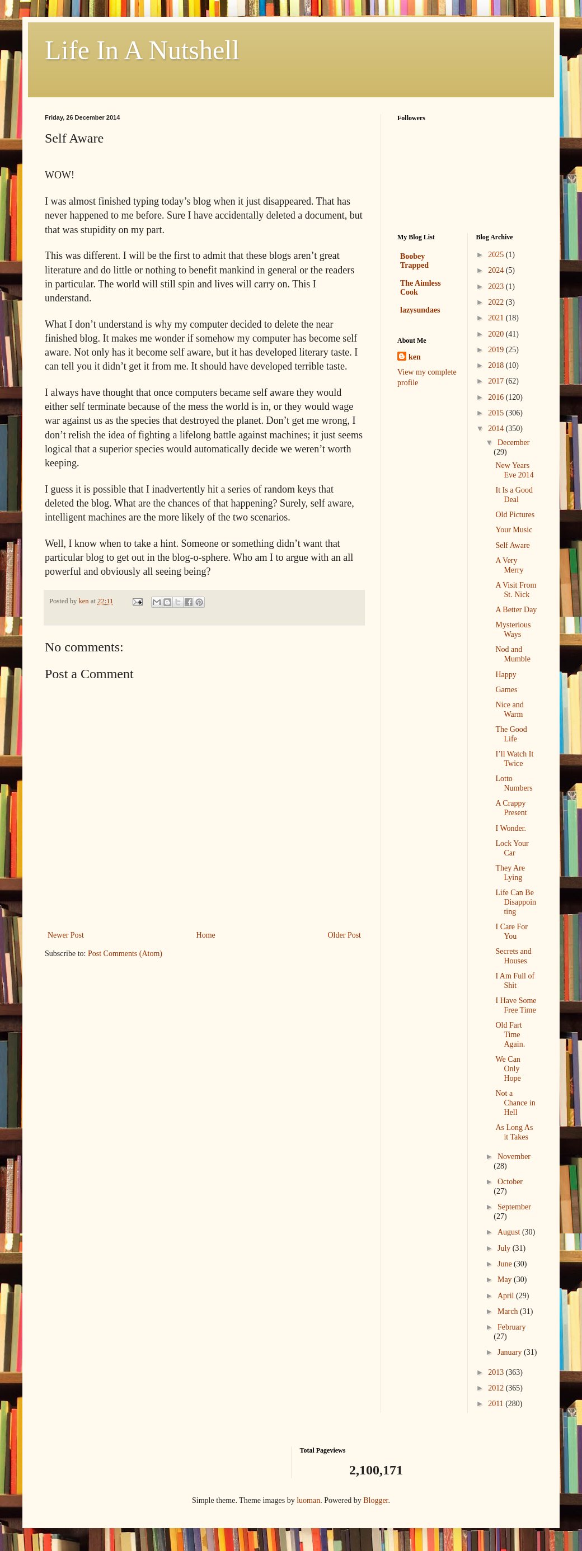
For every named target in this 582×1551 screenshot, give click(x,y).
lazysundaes (420, 310)
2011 (496, 1403)
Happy (505, 674)
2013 (497, 1372)
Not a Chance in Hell (515, 1103)
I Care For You (511, 931)
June (505, 1264)
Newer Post (66, 935)
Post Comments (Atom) (125, 953)
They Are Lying (509, 873)
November (514, 1156)
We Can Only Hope (507, 1068)
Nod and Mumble (512, 654)
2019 (497, 350)
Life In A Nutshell (142, 50)
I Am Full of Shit (514, 981)
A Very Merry (509, 565)
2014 (497, 428)
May (505, 1279)
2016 (497, 397)
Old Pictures (514, 514)
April (506, 1296)
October (510, 1182)
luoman (308, 1500)
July (505, 1248)
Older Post (345, 935)
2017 (497, 381)
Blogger (375, 1500)
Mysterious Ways (513, 630)
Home (205, 935)
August (509, 1232)
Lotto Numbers (513, 783)
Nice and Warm (509, 709)
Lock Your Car (511, 848)
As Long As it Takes (514, 1132)
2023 (497, 286)
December (513, 442)
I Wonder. (510, 828)
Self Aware (512, 545)
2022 (497, 302)
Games (506, 689)
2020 (497, 334)
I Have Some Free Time (515, 1005)
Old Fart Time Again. (510, 1034)
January (510, 1352)
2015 (497, 413)
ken (415, 357)
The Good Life (511, 734)
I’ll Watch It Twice (514, 759)
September (514, 1207)
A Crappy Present (511, 808)
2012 (497, 1388)
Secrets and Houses (513, 956)
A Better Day (516, 610)
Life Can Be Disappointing (515, 902)
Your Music (513, 530)
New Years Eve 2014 (514, 470)
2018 (497, 365)
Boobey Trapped (414, 260)
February (511, 1327)
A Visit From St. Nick (515, 590)
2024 (497, 270)
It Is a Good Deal (514, 495)
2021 (497, 318)
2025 (497, 254)
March (508, 1311)
